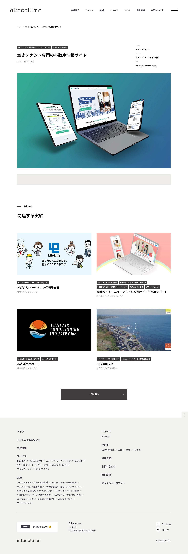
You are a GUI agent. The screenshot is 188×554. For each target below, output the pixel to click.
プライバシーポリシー (113, 482)
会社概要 (21, 447)
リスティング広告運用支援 (64, 482)
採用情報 (141, 10)
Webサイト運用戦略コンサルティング (34, 490)
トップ (20, 26)
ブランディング (24, 468)
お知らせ (106, 436)
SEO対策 (79, 460)
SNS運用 (21, 460)
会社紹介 (75, 10)
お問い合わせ (157, 10)
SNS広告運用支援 (46, 498)
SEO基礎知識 (108, 449)
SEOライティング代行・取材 (68, 494)
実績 (102, 10)
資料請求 (106, 474)
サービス (89, 10)
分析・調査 (22, 464)
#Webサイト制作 (60, 47)
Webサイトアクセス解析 (67, 490)
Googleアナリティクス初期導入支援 (34, 494)
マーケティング (24, 502)
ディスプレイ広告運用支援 (29, 486)
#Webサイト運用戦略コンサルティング (34, 47)
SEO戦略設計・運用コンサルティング (63, 486)
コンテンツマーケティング (58, 460)
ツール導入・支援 (40, 464)
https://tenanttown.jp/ (146, 65)
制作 (128, 449)
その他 (137, 449)
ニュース (114, 10)
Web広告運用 (35, 460)
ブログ (127, 10)
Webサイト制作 (59, 464)
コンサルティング (25, 498)
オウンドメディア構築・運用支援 (32, 482)
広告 (120, 449)
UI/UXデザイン (42, 468)
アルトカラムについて (28, 439)
